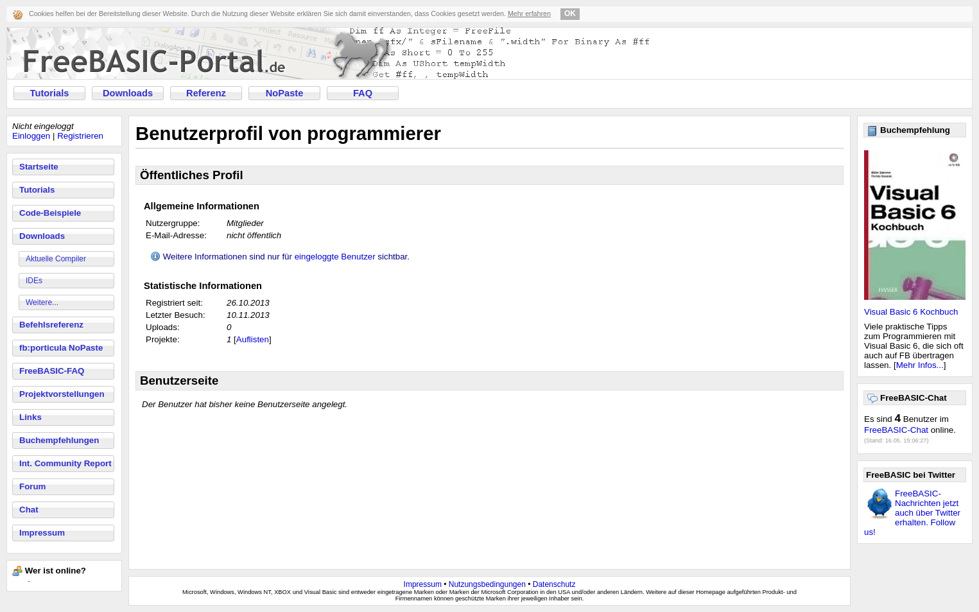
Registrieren (80, 136)
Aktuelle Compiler (56, 258)
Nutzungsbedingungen (487, 584)
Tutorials (49, 93)
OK (570, 13)
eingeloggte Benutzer (335, 256)
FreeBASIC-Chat (896, 430)
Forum (32, 486)
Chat (29, 509)
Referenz (206, 93)
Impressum (42, 533)
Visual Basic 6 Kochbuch (911, 312)
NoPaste (285, 93)
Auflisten (252, 339)
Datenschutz (554, 584)
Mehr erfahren (529, 13)
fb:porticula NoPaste (61, 348)
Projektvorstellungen (62, 394)
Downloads (128, 93)
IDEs (34, 280)
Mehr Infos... (920, 365)
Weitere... (42, 302)
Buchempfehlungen (59, 440)
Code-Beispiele (50, 213)
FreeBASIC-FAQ (51, 371)
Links (30, 417)
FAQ (362, 93)
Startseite (38, 166)
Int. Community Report (65, 463)
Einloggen (31, 136)
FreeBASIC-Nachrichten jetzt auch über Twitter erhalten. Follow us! (912, 513)
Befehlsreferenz (51, 324)
